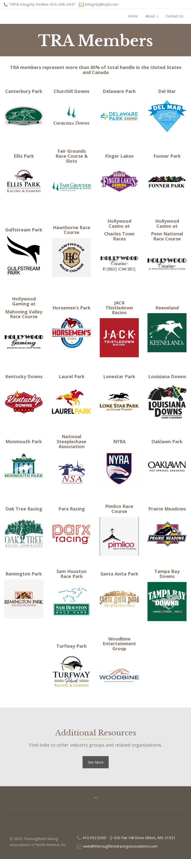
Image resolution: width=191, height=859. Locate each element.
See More (95, 762)
